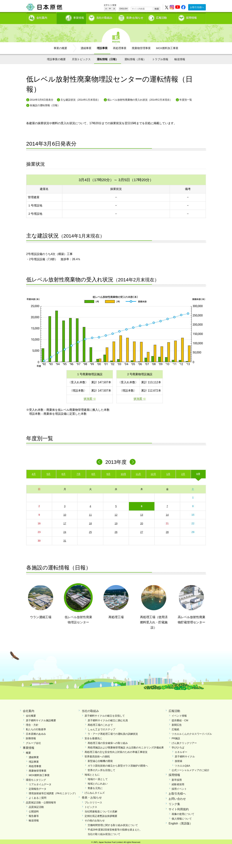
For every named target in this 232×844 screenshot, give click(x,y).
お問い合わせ (177, 797)
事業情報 (71, 17)
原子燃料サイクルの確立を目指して (105, 714)
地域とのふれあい (98, 782)
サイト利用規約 (179, 807)
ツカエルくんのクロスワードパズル (192, 732)
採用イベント (179, 787)
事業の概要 (60, 46)
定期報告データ (37, 787)
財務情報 (31, 737)
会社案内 (41, 17)
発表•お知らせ (134, 17)
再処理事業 (119, 46)
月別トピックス (81, 57)
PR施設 (176, 737)
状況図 (88, 397)
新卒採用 (177, 778)
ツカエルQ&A (182, 764)
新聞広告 (177, 723)
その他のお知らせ (95, 819)
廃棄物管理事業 (141, 46)
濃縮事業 (86, 46)
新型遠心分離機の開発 (100, 759)
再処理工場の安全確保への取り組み (108, 741)
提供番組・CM (180, 719)
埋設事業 (102, 46)
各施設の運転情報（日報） (45, 104)
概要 (28, 751)
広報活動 (161, 17)
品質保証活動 (36, 805)
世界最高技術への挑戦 (97, 755)
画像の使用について (183, 812)
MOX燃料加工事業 (167, 46)
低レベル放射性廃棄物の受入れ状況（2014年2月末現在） (139, 98)
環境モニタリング (36, 778)
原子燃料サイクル (185, 755)
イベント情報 (179, 714)
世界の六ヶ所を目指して (101, 768)
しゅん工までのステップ (101, 728)
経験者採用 (178, 783)
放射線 (178, 759)
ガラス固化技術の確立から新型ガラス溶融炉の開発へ (118, 764)
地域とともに (92, 773)
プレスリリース (93, 801)
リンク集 (174, 802)
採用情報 (191, 17)
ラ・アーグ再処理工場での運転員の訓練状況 (113, 732)
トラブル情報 (160, 57)
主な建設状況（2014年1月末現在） (80, 98)
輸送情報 (179, 57)
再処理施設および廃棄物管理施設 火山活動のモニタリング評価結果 (126, 746)
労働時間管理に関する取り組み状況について (113, 823)
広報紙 (175, 728)
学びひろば (178, 746)
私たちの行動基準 (36, 728)
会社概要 (31, 714)
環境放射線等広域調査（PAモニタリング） (53, 792)
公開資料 (34, 810)
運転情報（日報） (107, 57)
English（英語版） (180, 822)
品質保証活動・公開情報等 (41, 801)
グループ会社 (33, 741)
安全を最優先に (93, 737)
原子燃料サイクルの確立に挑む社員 (108, 719)
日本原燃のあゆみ (36, 732)
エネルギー (181, 750)
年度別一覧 (185, 98)
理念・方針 (32, 723)
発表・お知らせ (92, 796)
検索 (157, 9)
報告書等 (34, 814)
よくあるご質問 (37, 796)
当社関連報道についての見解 (101, 810)
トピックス (91, 805)
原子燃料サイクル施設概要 (41, 719)
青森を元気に (95, 787)
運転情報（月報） (135, 57)
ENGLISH (123, 9)
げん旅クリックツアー (184, 741)
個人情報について (182, 817)
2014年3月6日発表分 (41, 98)
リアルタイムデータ (40, 783)
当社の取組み (104, 17)
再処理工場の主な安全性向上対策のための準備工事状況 (116, 750)
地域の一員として (98, 778)
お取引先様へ (197, 7)
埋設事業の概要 (56, 57)
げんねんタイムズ (95, 791)
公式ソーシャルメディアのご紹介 (190, 768)
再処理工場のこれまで (100, 723)
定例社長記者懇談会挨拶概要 (101, 814)
